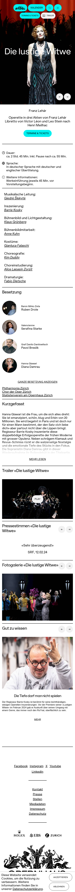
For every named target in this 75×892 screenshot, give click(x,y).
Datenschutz (37, 813)
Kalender (37, 7)
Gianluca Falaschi (16, 245)
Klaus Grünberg (15, 222)
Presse (37, 794)
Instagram (36, 766)
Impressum (37, 808)
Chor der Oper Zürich (16, 391)
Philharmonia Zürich (15, 388)
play (38, 499)
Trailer (48, 15)
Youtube (55, 766)
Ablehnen (59, 886)
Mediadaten (37, 804)
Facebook (21, 766)
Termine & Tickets (29, 16)
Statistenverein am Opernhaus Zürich (27, 395)
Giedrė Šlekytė (15, 198)
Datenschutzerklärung (28, 888)
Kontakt (37, 789)
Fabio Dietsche (15, 281)
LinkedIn (37, 771)
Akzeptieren (60, 877)
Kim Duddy (12, 257)
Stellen (37, 799)
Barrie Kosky (13, 210)
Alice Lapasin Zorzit (18, 269)
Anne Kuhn (12, 233)
